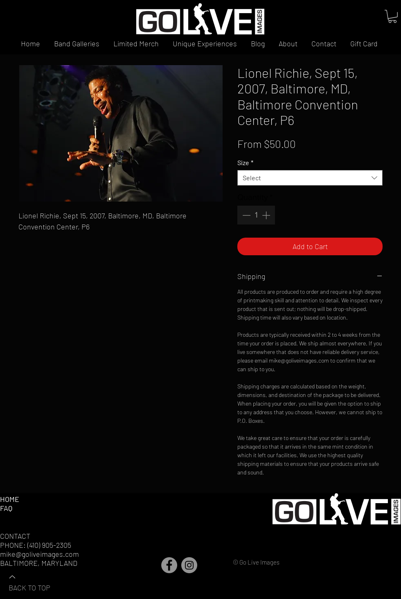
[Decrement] (245, 215)
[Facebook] (169, 565)
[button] (392, 16)
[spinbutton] (256, 215)
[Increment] (267, 215)
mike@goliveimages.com (39, 553)
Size (245, 162)
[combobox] (310, 178)
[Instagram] (189, 565)
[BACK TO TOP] (37, 582)
